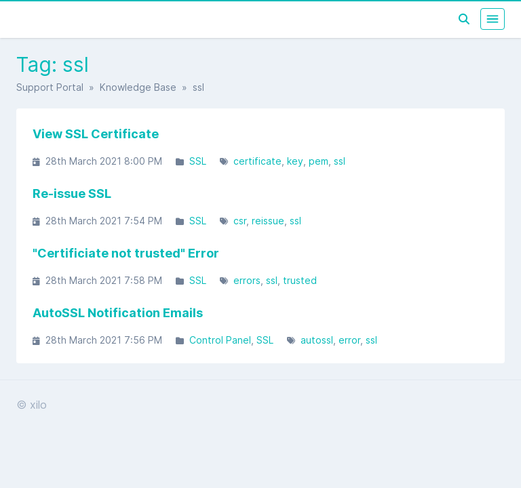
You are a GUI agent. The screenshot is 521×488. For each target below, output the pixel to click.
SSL (197, 161)
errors (246, 280)
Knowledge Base (138, 87)
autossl (317, 340)
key (295, 161)
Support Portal (49, 87)
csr (239, 220)
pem (318, 161)
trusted (300, 280)
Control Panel (220, 340)
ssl (339, 161)
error (349, 340)
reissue (268, 220)
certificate (257, 161)
